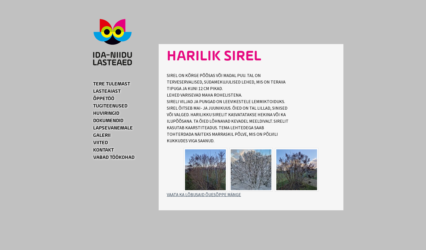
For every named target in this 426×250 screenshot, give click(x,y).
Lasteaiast (107, 91)
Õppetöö (103, 98)
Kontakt (103, 150)
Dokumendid (108, 120)
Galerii (102, 135)
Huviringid (106, 113)
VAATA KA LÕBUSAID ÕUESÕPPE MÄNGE (204, 194)
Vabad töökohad (113, 157)
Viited (100, 142)
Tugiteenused (110, 106)
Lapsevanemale (113, 128)
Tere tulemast (111, 84)
